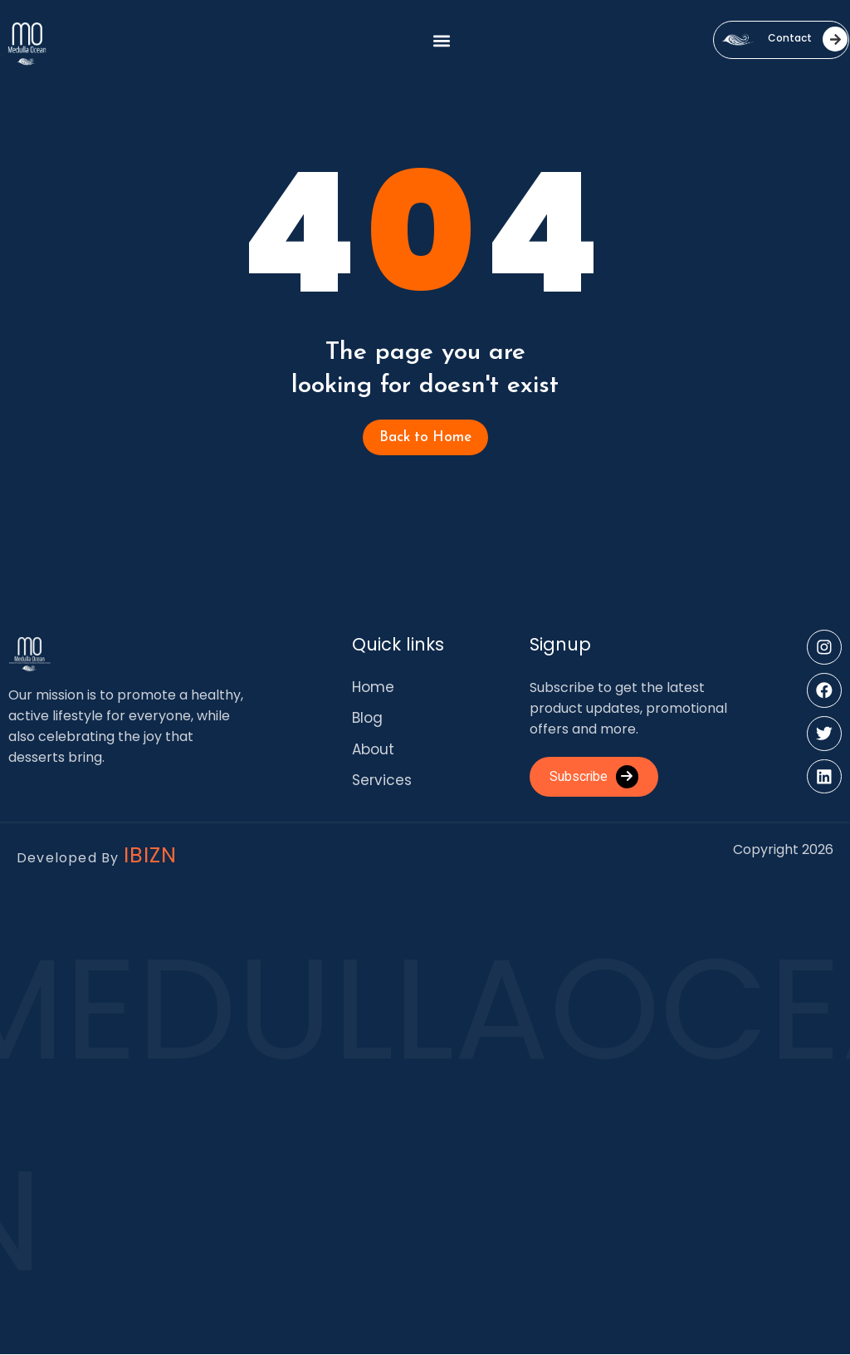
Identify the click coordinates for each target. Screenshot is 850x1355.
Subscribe (595, 776)
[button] (441, 40)
